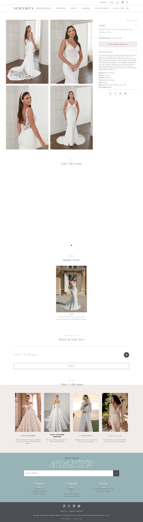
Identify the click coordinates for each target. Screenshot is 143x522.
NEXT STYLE (131, 20)
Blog (112, 2)
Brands (104, 2)
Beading (105, 85)
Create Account (76, 511)
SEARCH (71, 366)
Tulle (124, 85)
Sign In (63, 511)
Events (74, 8)
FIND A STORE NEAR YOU (118, 44)
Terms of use (78, 518)
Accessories (61, 8)
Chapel (109, 87)
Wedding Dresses (43, 8)
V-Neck (107, 75)
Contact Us (39, 489)
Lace (120, 85)
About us (71, 489)
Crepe (117, 85)
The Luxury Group (71, 494)
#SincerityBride (102, 8)
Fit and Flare (110, 73)
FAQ (71, 491)
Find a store (118, 8)
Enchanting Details (109, 80)
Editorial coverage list (103, 489)
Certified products (71, 496)
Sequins (111, 85)
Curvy (105, 82)
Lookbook (86, 8)
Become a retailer (39, 491)
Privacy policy (65, 518)
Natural (107, 77)
